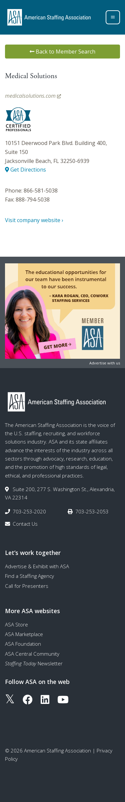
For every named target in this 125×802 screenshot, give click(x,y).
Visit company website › (34, 220)
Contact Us (25, 523)
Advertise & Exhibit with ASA (37, 566)
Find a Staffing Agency (29, 576)
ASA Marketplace (24, 634)
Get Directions (25, 169)
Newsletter (34, 663)
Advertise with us (104, 362)
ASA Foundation (23, 643)
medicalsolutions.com (33, 95)
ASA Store (16, 624)
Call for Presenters (26, 586)
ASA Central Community (32, 653)
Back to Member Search (62, 51)
